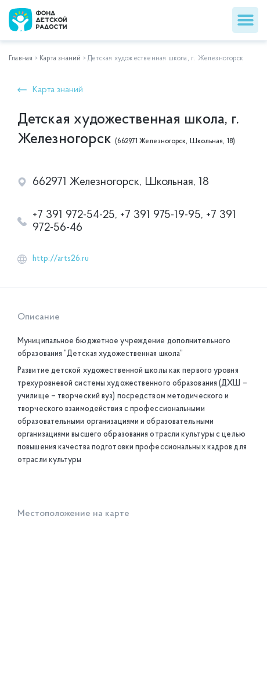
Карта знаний (60, 58)
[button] (245, 20)
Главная (21, 58)
